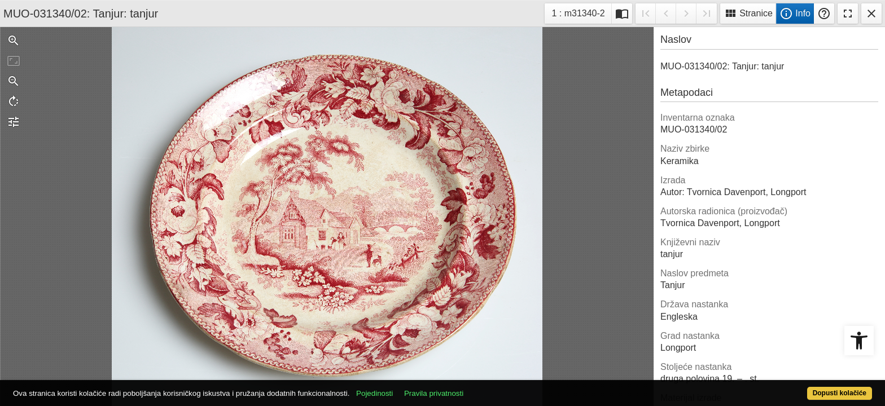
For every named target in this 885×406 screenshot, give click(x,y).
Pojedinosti (418, 387)
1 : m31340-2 (581, 12)
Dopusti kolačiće (792, 387)
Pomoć (824, 13)
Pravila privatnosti (477, 387)
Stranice (748, 13)
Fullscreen (848, 13)
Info (794, 13)
